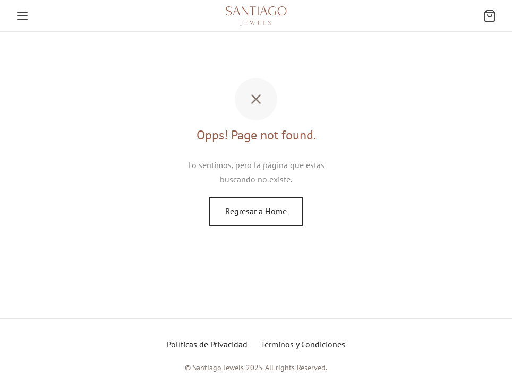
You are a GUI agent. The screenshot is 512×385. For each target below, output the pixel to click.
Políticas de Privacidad (207, 344)
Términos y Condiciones (303, 344)
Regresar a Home (256, 211)
